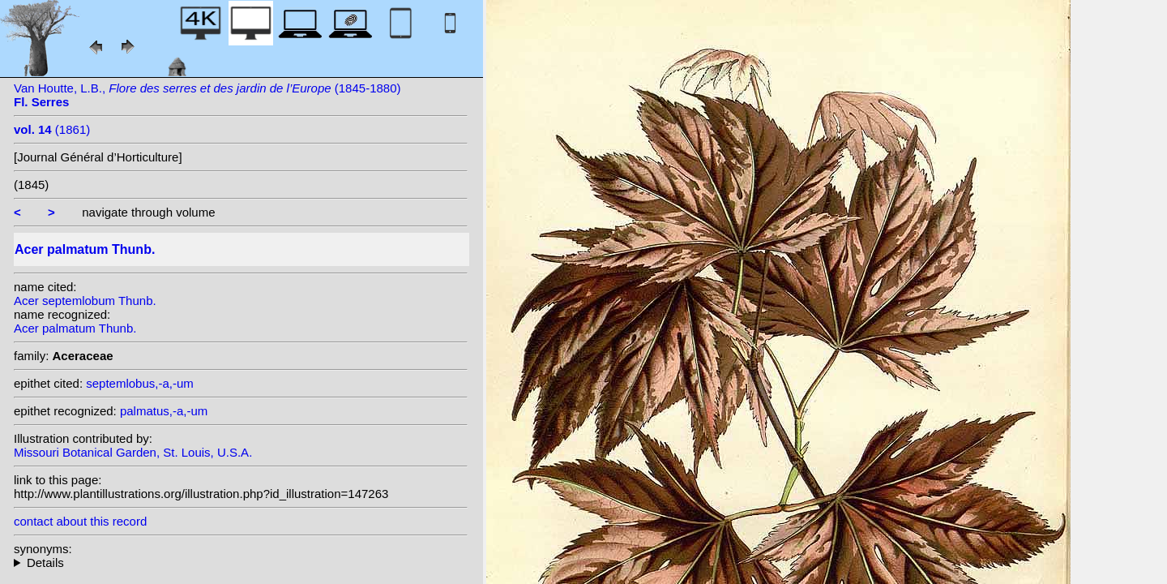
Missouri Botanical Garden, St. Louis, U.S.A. (133, 452)
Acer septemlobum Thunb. (85, 300)
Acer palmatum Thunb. (75, 328)
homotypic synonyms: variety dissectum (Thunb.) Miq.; (241, 562)
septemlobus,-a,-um (140, 383)
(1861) (52, 129)
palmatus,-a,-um (163, 411)
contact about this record (80, 521)
